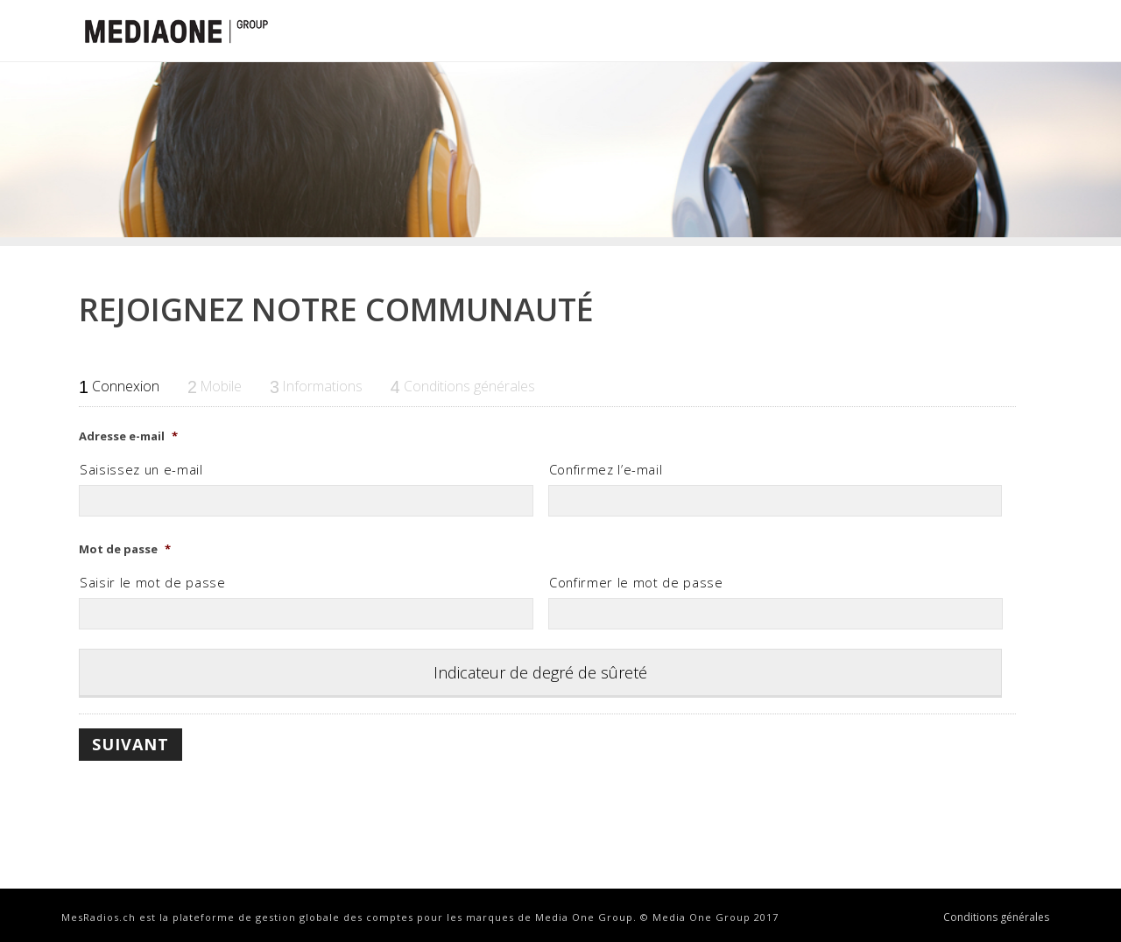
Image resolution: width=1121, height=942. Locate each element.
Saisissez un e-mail (141, 469)
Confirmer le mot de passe (636, 582)
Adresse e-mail (128, 436)
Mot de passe (125, 549)
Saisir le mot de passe (153, 582)
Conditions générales (996, 917)
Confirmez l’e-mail (606, 469)
